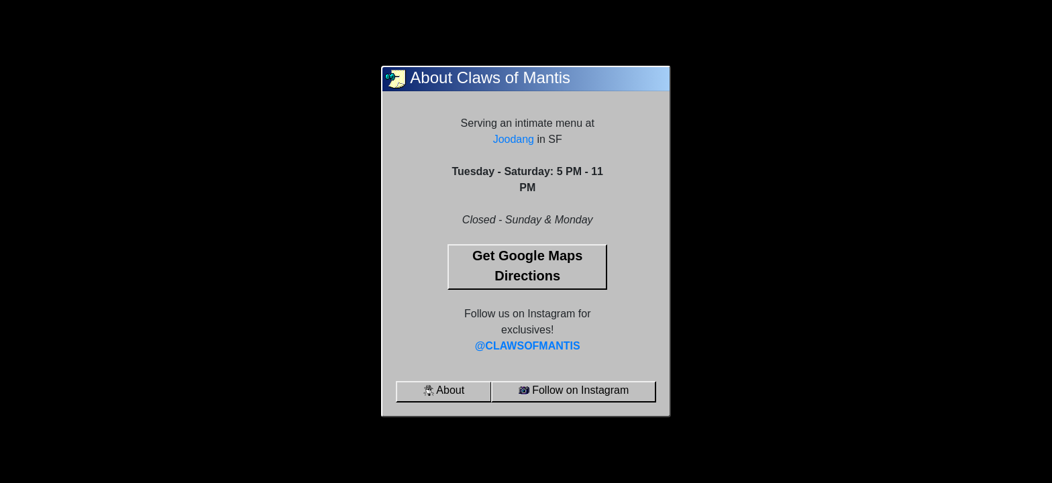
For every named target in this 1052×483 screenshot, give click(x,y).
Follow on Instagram (574, 390)
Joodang (513, 139)
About (443, 390)
